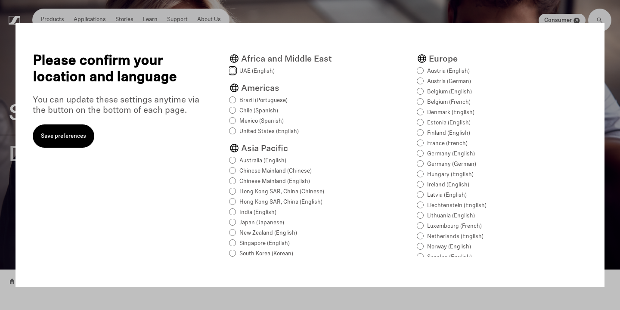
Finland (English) (448, 133)
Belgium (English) (449, 92)
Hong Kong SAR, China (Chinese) (281, 192)
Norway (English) (449, 247)
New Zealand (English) (268, 233)
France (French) (447, 143)
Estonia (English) (449, 123)
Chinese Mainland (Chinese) (275, 171)
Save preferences (63, 136)
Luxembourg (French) (454, 226)
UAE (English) (257, 71)
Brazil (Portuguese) (263, 100)
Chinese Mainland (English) (274, 181)
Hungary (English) (450, 174)
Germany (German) (451, 164)
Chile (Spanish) (258, 111)
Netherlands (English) (455, 236)
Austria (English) (448, 71)
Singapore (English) (264, 243)
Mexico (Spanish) (261, 121)
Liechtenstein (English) (457, 205)
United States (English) (269, 131)
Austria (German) (449, 81)
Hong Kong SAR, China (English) (280, 202)
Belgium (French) (449, 102)
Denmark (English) (450, 112)
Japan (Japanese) (261, 223)
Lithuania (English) (451, 216)
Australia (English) (262, 161)
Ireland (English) (448, 185)
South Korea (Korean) (266, 254)
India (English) (257, 212)
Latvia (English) (447, 195)
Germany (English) (451, 154)
